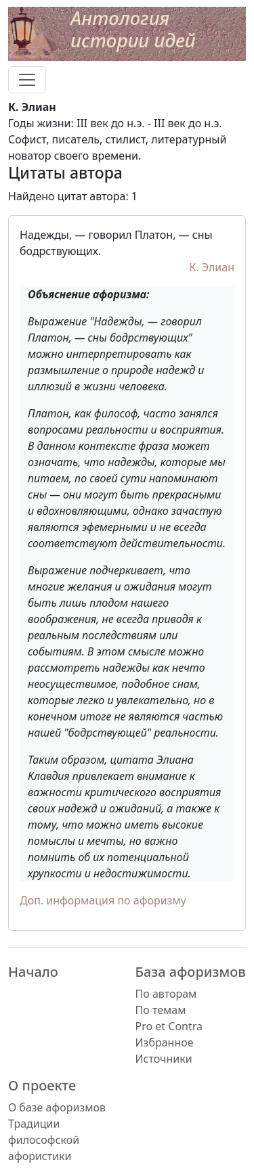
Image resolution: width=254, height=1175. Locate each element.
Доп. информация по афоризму (103, 900)
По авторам (166, 993)
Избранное (164, 1042)
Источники (163, 1058)
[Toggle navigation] (27, 79)
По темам (160, 1010)
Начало (33, 972)
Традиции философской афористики (43, 1140)
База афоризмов (190, 972)
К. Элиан (211, 267)
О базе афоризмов (57, 1107)
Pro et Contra (169, 1026)
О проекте (42, 1085)
